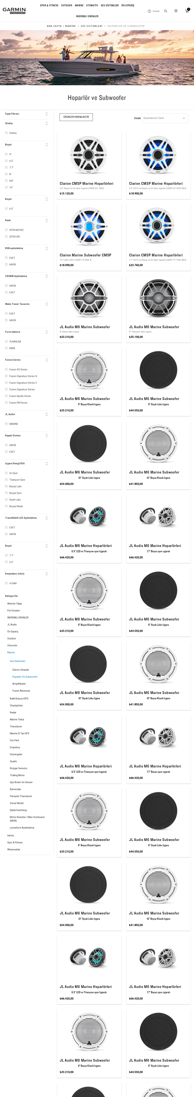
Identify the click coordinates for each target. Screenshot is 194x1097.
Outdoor (11, 638)
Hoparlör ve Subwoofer (25, 676)
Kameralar (15, 789)
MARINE (79, 5)
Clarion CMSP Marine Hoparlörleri (86, 183)
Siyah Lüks (15, 499)
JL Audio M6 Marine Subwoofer (85, 326)
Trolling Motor (17, 775)
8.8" (11, 180)
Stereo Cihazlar (20, 669)
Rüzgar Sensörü (18, 768)
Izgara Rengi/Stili (15, 463)
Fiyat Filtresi (12, 113)
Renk (8, 220)
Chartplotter (16, 705)
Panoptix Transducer (21, 796)
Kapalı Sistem (13, 435)
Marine (11, 652)
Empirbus (15, 747)
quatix (13, 761)
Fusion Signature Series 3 (23, 382)
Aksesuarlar (13, 849)
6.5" (11, 161)
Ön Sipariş (12, 631)
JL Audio (10, 414)
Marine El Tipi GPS (19, 733)
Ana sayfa (54, 26)
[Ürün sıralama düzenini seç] (165, 118)
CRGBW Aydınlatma (16, 276)
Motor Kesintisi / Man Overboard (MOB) (27, 819)
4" (10, 154)
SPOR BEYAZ (16, 230)
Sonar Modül (17, 803)
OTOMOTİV (92, 5)
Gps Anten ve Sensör (21, 782)
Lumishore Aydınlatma (22, 827)
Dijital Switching (18, 810)
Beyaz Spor (15, 493)
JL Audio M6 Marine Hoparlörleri (86, 545)
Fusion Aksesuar (21, 690)
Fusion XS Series (18, 369)
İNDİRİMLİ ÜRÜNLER (87, 16)
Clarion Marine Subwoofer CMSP (85, 255)
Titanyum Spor (17, 479)
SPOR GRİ (14, 236)
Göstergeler (16, 754)
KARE (12, 348)
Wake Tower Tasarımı (17, 304)
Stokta (9, 123)
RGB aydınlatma (14, 248)
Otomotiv (12, 645)
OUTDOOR (66, 5)
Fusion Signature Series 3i (23, 376)
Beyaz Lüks (15, 486)
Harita (10, 835)
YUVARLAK (15, 341)
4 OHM (13, 583)
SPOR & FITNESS (49, 5)
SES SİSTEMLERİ (110, 5)
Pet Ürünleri (13, 610)
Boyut (8, 144)
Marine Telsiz (17, 719)
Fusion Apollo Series (20, 396)
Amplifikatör (19, 683)
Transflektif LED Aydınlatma (21, 518)
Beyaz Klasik (16, 506)
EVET (12, 258)
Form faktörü (12, 332)
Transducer (16, 726)
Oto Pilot (14, 740)
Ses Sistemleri (17, 661)
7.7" (11, 167)
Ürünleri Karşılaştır (76, 117)
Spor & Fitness (15, 842)
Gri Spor (13, 473)
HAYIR (12, 264)
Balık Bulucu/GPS (19, 698)
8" (10, 174)
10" (11, 187)
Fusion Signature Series (22, 389)
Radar (13, 712)
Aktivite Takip (14, 603)
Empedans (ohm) (14, 573)
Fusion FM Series (18, 402)
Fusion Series (13, 359)
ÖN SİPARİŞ (127, 5)
